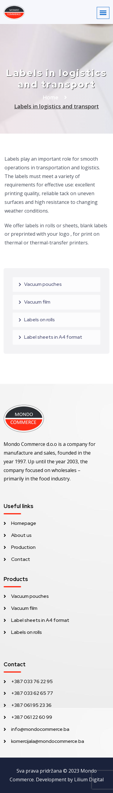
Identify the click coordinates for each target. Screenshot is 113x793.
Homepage (23, 523)
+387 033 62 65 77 (32, 693)
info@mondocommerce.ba (40, 729)
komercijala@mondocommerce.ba (47, 741)
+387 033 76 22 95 (32, 681)
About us (21, 535)
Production (23, 547)
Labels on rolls (39, 319)
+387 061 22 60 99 (31, 717)
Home (51, 97)
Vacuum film (37, 302)
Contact (20, 559)
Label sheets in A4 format (53, 337)
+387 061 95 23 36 (31, 705)
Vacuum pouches (43, 284)
